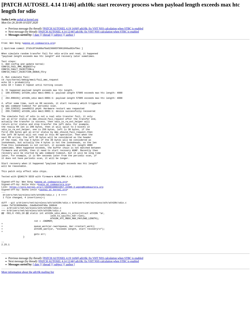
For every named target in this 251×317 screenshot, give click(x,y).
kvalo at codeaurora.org (53, 213)
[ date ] (37, 34)
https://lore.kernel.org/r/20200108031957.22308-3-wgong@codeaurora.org (56, 216)
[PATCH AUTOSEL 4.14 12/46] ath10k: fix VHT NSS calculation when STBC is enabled (88, 31)
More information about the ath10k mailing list (27, 313)
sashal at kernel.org (27, 19)
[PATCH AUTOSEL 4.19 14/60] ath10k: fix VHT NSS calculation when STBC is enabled (93, 28)
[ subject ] (58, 34)
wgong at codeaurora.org (38, 43)
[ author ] (69, 34)
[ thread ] (46, 34)
